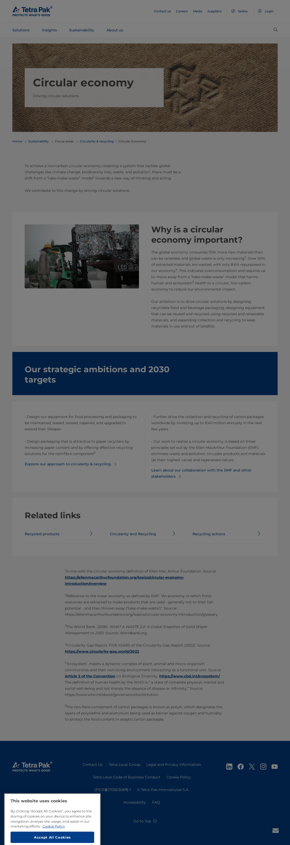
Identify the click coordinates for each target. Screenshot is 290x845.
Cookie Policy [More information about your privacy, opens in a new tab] (53, 840)
